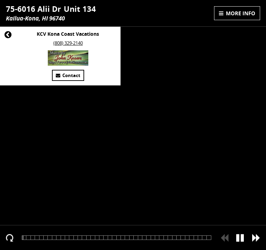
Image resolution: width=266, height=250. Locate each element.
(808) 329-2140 (68, 43)
